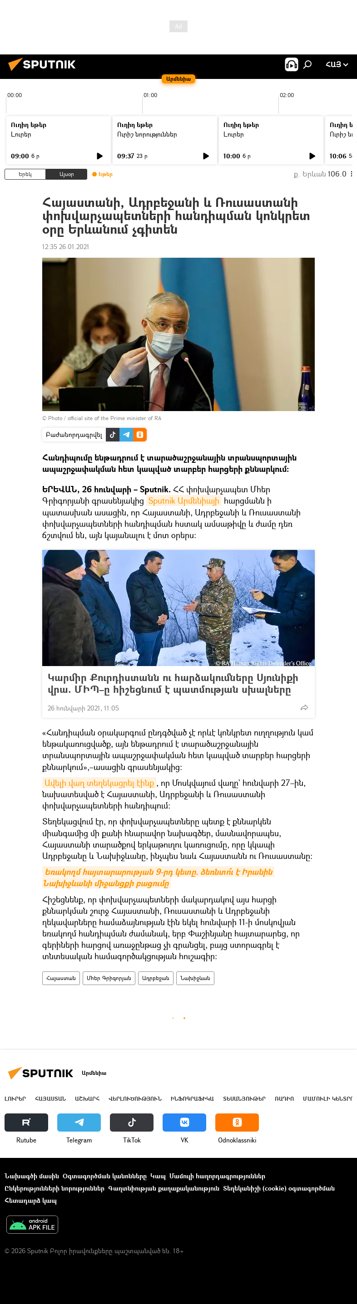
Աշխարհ (87, 1099)
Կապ (158, 1176)
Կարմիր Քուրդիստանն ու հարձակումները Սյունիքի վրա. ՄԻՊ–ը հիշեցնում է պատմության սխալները (173, 683)
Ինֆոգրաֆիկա (192, 1099)
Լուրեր (21, 134)
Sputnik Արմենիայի (184, 500)
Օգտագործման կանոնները (105, 1176)
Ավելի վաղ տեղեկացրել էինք (99, 782)
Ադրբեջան (155, 978)
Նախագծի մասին (32, 1176)
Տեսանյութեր (244, 1099)
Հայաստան (61, 978)
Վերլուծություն (135, 1099)
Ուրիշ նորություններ (147, 134)
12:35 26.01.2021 (65, 246)
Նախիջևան (195, 978)
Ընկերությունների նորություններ (54, 1188)
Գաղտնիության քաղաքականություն (163, 1188)
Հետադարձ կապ (31, 1200)
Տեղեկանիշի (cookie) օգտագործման (279, 1188)
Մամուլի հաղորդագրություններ (217, 1176)
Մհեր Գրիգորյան (109, 978)
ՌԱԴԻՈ (284, 1099)
